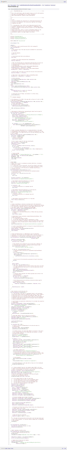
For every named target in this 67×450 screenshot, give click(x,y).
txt (62, 448)
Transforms (47, 5)
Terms (12, 448)
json (65, 448)
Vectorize (53, 5)
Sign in (65, 1)
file (29, 9)
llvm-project (13, 5)
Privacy (9, 448)
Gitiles (6, 448)
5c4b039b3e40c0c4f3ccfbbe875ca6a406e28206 (30, 5)
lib (43, 5)
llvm (9, 5)
